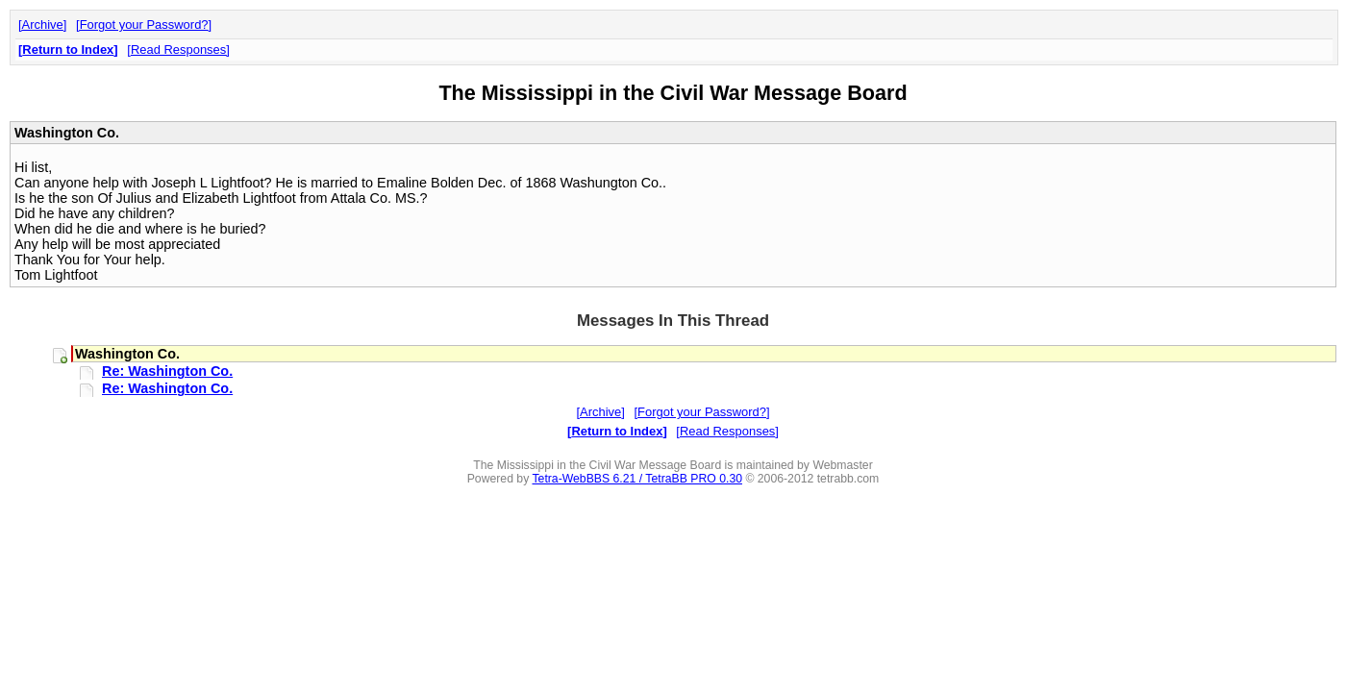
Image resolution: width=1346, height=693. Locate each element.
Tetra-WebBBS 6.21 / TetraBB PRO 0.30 (637, 478)
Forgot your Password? (144, 24)
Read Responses (178, 49)
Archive (42, 24)
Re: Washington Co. (167, 371)
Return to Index (67, 49)
